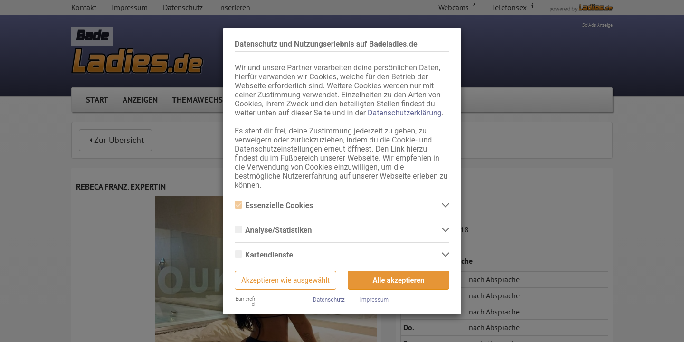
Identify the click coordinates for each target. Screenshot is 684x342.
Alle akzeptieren (399, 280)
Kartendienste (264, 254)
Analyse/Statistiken (273, 230)
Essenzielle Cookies (274, 205)
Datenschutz (329, 299)
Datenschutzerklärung (405, 112)
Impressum (374, 299)
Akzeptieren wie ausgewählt (285, 280)
